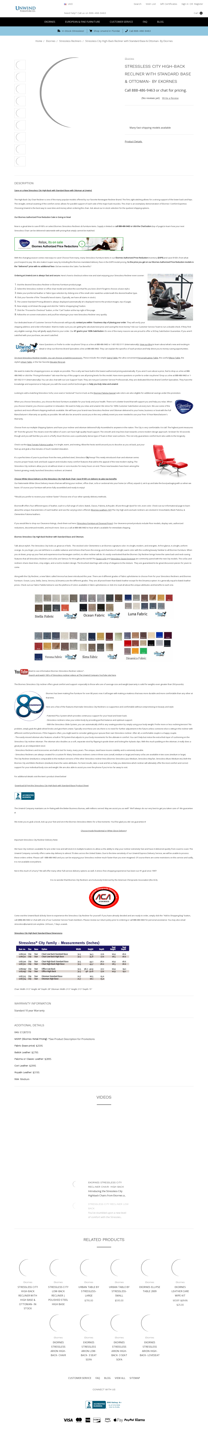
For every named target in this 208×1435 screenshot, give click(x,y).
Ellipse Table (174, 357)
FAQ (146, 21)
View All (120, 1378)
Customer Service (123, 21)
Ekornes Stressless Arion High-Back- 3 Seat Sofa (119, 1351)
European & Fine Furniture (84, 21)
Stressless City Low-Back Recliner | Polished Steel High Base (58, 1295)
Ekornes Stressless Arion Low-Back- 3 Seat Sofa (89, 1351)
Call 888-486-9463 (138, 31)
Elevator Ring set (57, 362)
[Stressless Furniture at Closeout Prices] (95, 523)
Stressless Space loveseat (123, 558)
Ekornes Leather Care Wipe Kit (180, 1291)
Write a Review (170, 98)
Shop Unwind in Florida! (104, 31)
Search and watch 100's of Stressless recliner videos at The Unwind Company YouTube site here (72, 675)
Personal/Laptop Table (147, 357)
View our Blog (146, 344)
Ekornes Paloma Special (105, 393)
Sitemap (135, 1378)
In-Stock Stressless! (70, 31)
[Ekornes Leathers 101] (101, 510)
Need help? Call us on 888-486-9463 (85, 13)
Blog (160, 21)
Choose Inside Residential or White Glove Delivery (103, 830)
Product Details (134, 141)
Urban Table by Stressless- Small (119, 1291)
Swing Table (112, 357)
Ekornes (51, 21)
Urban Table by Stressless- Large (88, 1291)
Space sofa (101, 558)
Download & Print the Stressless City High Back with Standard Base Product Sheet (52, 785)
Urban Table (26, 362)
